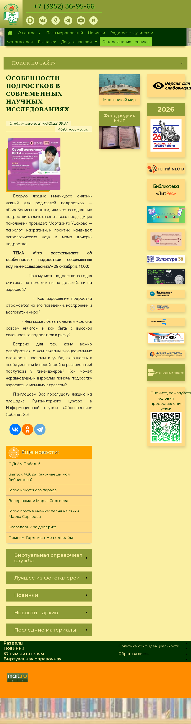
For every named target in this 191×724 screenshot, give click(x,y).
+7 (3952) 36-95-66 (64, 6)
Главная (10, 32)
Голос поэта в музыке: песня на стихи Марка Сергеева (44, 514)
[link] (95, 63)
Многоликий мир (119, 99)
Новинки (96, 33)
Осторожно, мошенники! (125, 41)
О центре (28, 33)
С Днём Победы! (24, 464)
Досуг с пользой (78, 42)
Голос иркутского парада (33, 490)
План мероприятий (64, 33)
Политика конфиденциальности (148, 646)
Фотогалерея (20, 41)
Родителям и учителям (131, 33)
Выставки (47, 41)
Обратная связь (133, 654)
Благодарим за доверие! (32, 527)
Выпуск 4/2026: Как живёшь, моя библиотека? (39, 477)
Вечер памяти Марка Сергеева (38, 501)
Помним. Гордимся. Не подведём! (41, 538)
